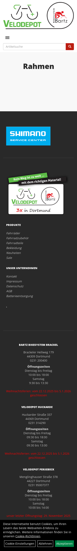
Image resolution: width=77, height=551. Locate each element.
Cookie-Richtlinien (27, 536)
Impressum (14, 281)
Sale (9, 258)
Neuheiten (13, 253)
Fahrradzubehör (17, 238)
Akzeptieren (64, 543)
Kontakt (11, 276)
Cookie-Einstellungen (19, 543)
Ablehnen (45, 543)
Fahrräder (13, 233)
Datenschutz (14, 286)
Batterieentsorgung (19, 296)
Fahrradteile (14, 243)
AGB (9, 291)
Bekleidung (14, 248)
